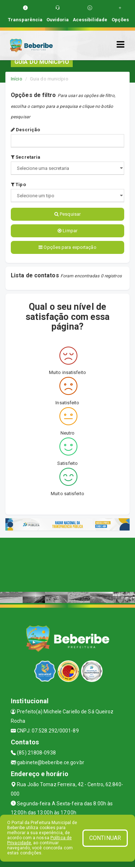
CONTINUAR (105, 838)
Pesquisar (67, 214)
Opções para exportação (67, 247)
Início (16, 79)
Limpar (67, 230)
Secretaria (25, 157)
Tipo (18, 184)
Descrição (25, 129)
